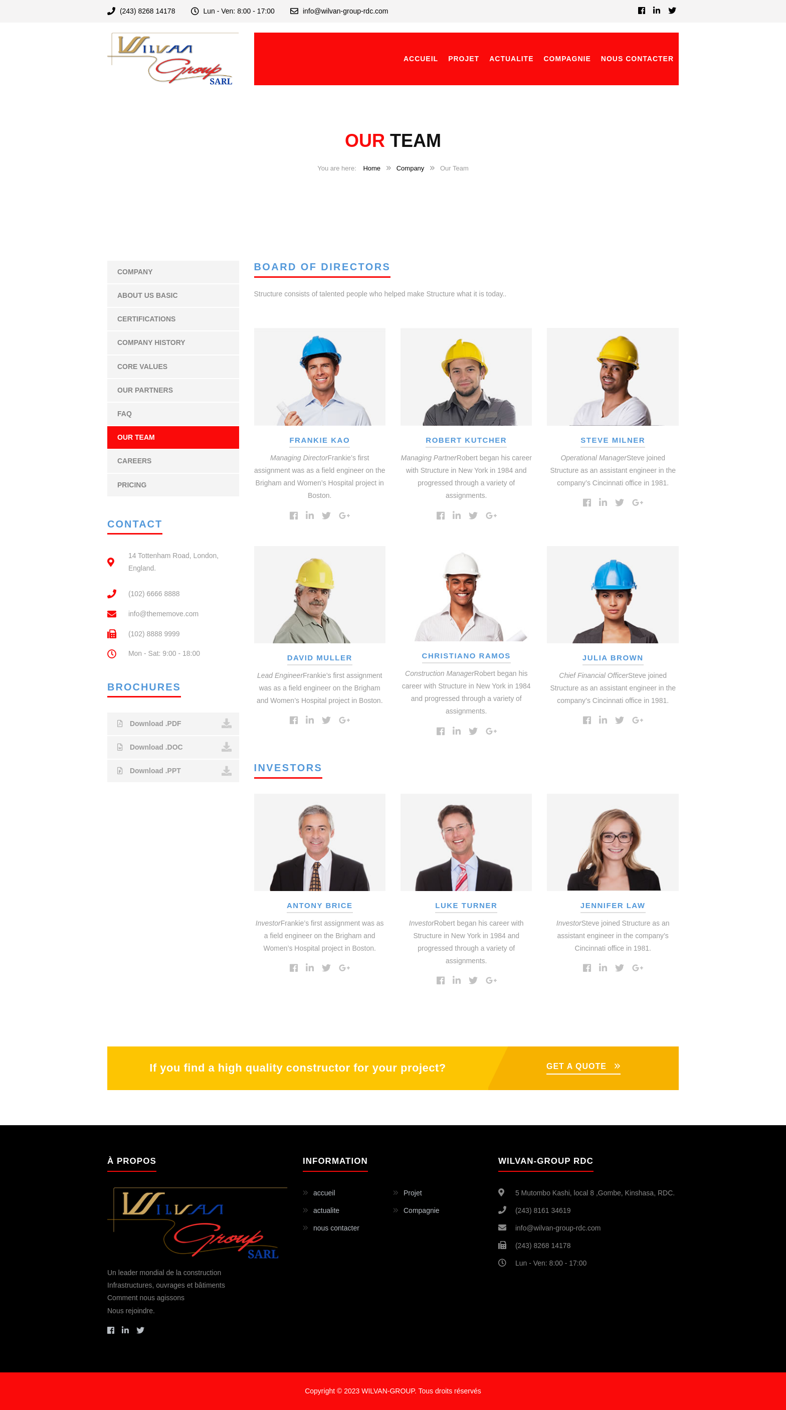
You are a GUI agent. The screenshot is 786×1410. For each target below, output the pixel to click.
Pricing (131, 485)
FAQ (124, 414)
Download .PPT (174, 771)
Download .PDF (174, 724)
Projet (463, 59)
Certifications (146, 319)
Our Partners (145, 390)
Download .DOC (174, 747)
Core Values (142, 367)
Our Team (136, 437)
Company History (151, 342)
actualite (511, 59)
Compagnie (567, 59)
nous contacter (637, 59)
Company (411, 168)
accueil (421, 59)
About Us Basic (147, 295)
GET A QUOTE (576, 1066)
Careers (134, 461)
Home (371, 168)
